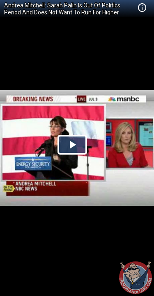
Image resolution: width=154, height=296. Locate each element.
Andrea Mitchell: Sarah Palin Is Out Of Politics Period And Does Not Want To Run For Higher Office (62, 12)
